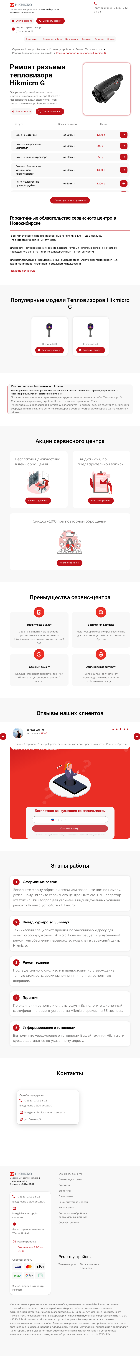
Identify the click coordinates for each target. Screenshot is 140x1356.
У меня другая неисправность (70, 200)
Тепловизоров (67, 1264)
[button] (3, 736)
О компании (31, 39)
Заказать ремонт (49, 350)
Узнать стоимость (49, 111)
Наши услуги (66, 1207)
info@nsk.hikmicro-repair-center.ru (42, 1112)
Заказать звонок (50, 20)
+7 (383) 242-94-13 (46, 1103)
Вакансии (86, 39)
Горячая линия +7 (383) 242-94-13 (111, 9)
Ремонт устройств (52, 39)
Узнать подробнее (37, 500)
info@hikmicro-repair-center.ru (25, 1213)
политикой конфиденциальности (92, 835)
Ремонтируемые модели (73, 1201)
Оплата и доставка (70, 1179)
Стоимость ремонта (70, 1173)
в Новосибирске (49, 9)
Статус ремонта (22, 20)
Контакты (99, 39)
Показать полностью (22, 270)
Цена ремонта (71, 39)
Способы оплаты (69, 1222)
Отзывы (111, 39)
